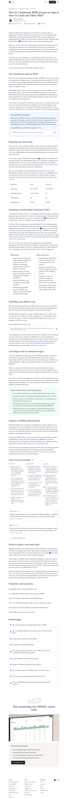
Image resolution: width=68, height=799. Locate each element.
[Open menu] (58, 2)
